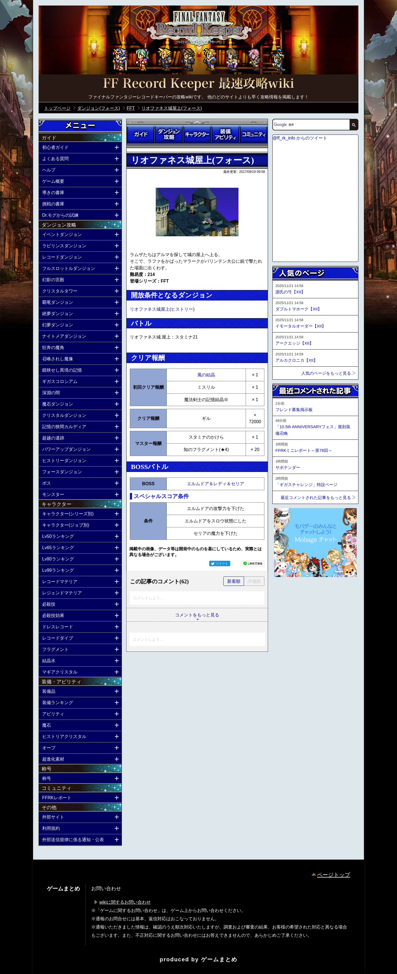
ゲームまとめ (219, 959)
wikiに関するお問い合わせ (125, 902)
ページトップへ (286, 592)
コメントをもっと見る (197, 615)
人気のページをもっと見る (326, 373)
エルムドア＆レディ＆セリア (215, 483)
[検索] (311, 124)
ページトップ (333, 875)
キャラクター (197, 134)
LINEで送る (253, 563)
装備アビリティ (225, 134)
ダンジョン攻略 (169, 134)
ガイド (141, 134)
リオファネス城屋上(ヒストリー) (162, 309)
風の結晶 (206, 374)
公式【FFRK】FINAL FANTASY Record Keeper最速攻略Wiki (198, 84)
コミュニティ (254, 134)
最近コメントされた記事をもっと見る (316, 497)
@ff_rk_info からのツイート (300, 138)
